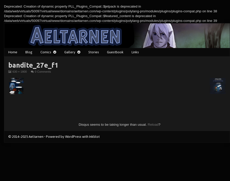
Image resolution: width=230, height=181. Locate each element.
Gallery (69, 52)
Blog (28, 52)
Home (12, 52)
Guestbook (115, 52)
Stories (93, 52)
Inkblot (94, 136)
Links (135, 52)
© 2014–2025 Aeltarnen (25, 136)
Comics (45, 52)
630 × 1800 (19, 71)
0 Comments (43, 71)
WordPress (73, 136)
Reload (153, 124)
